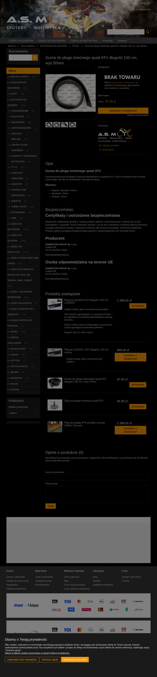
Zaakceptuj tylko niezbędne (22, 659)
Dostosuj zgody (50, 659)
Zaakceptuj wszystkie (74, 659)
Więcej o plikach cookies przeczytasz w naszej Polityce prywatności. (37, 653)
